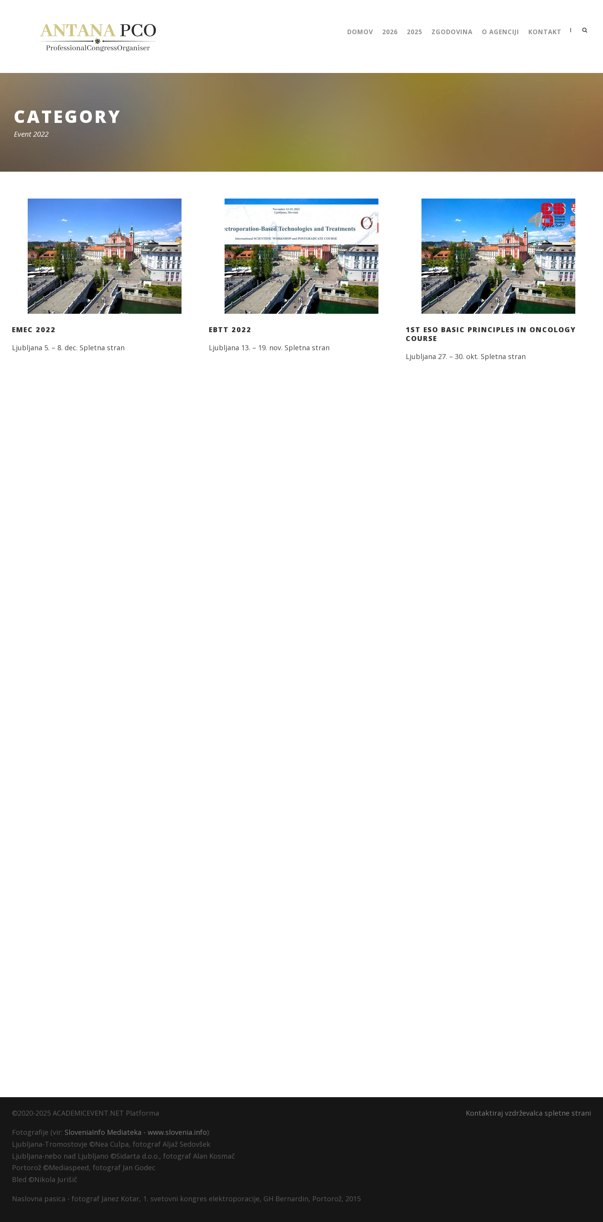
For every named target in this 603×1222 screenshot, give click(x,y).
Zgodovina (452, 32)
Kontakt (544, 32)
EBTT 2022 (230, 329)
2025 (414, 32)
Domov (360, 32)
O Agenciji (500, 32)
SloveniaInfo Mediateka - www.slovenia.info (136, 1132)
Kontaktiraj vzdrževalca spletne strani (528, 1113)
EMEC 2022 (34, 329)
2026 (390, 32)
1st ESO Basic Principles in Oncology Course (491, 334)
